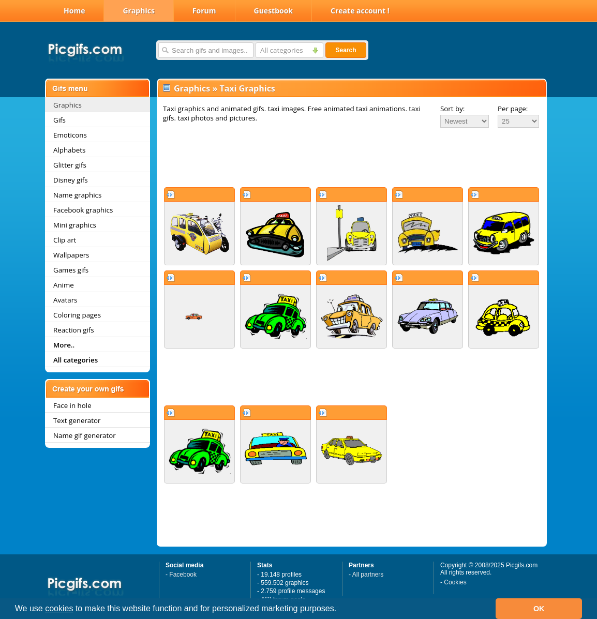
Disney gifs (70, 180)
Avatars (65, 300)
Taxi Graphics (247, 88)
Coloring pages (77, 315)
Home (74, 11)
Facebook (183, 574)
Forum (204, 11)
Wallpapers (71, 255)
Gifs (59, 120)
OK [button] (539, 609)
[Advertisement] (351, 157)
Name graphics (77, 195)
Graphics (138, 11)
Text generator (76, 420)
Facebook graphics (83, 210)
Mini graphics (74, 225)
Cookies (455, 582)
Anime (63, 285)
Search (345, 50)
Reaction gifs (73, 330)
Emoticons (70, 135)
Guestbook (273, 11)
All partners (368, 574)
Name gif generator (84, 435)
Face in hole (72, 405)
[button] (340, 609)
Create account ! (360, 11)
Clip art (64, 240)
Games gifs (70, 270)
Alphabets (69, 150)
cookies (59, 608)
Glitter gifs (69, 165)
